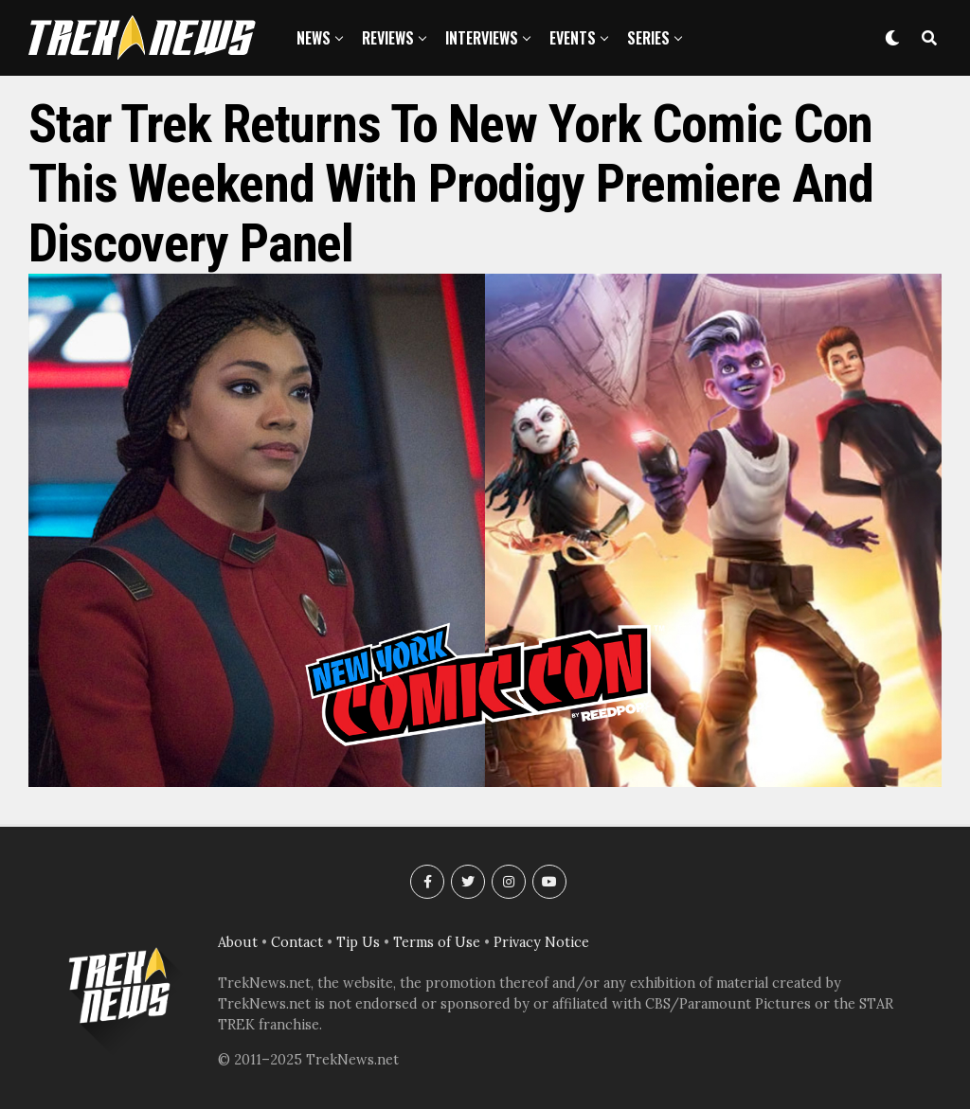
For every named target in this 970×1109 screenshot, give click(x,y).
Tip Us (358, 942)
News (313, 38)
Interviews (481, 38)
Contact (297, 942)
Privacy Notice (541, 942)
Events (572, 38)
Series (648, 38)
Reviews (388, 38)
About (238, 942)
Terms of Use (436, 942)
